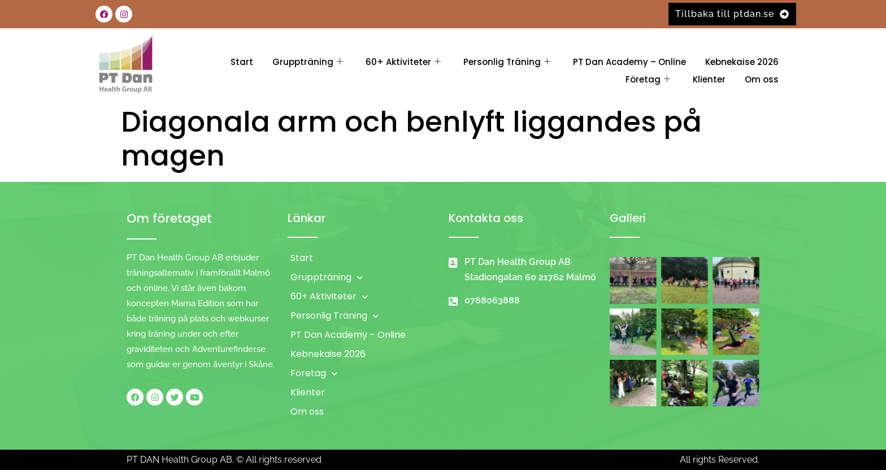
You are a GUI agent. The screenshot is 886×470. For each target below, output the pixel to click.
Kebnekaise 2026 (742, 62)
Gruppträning (307, 61)
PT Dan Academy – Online (629, 62)
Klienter (709, 79)
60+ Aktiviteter (403, 61)
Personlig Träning (506, 61)
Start (242, 62)
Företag (648, 79)
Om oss (762, 79)
